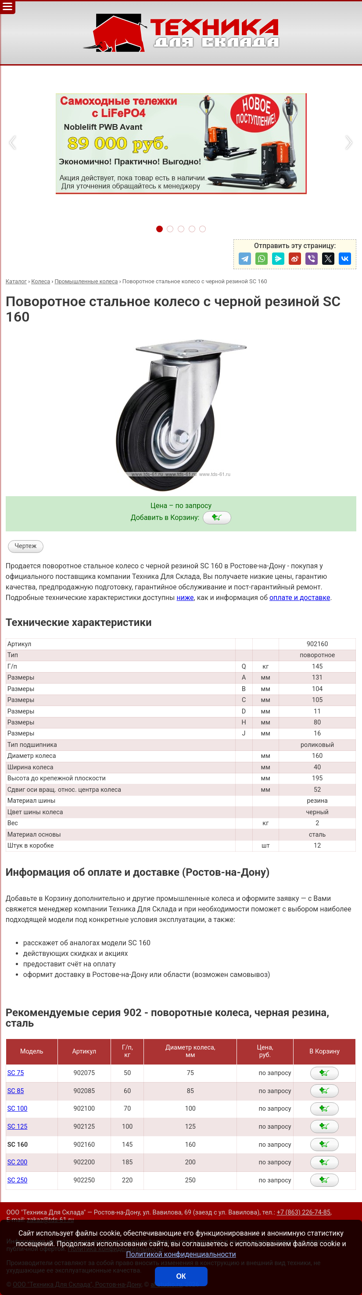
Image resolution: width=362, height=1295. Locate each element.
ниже (185, 597)
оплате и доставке (299, 597)
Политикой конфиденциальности (181, 1254)
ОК (181, 1276)
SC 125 (17, 1126)
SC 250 (17, 1180)
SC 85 (15, 1091)
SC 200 (17, 1162)
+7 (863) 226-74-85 (303, 1212)
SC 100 (17, 1108)
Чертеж (25, 546)
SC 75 (15, 1073)
